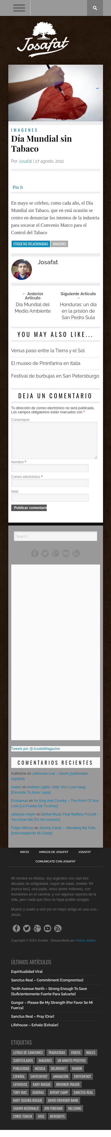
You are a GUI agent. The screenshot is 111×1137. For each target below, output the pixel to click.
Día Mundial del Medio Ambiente (33, 308)
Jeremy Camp (59, 1099)
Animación (60, 1083)
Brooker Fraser (68, 1091)
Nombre (18, 469)
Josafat (25, 161)
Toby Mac (20, 1099)
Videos (75, 1059)
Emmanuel (19, 808)
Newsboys (57, 1123)
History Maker (86, 947)
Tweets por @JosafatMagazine (35, 756)
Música (40, 1075)
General (38, 1099)
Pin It (18, 187)
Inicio (24, 859)
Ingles (90, 1059)
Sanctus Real (83, 1099)
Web (14, 499)
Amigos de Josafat (53, 859)
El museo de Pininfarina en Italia (46, 363)
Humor (77, 1075)
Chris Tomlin (22, 1123)
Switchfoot (39, 1083)
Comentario (20, 420)
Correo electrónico (27, 484)
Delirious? (59, 1075)
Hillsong (74, 1115)
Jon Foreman (53, 1115)
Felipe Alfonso (22, 835)
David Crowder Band (63, 1107)
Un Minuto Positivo (71, 1067)
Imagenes (24, 130)
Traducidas (57, 1059)
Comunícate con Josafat (55, 868)
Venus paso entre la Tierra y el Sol (48, 350)
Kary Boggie (42, 1091)
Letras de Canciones (28, 1059)
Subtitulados (23, 1067)
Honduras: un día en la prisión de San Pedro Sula (78, 311)
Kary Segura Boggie (27, 1107)
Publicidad (21, 1075)
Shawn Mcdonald (26, 1115)
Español (19, 1083)
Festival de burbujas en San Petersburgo (55, 376)
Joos (41, 1123)
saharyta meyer (23, 821)
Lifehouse (20, 1091)
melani (16, 794)
